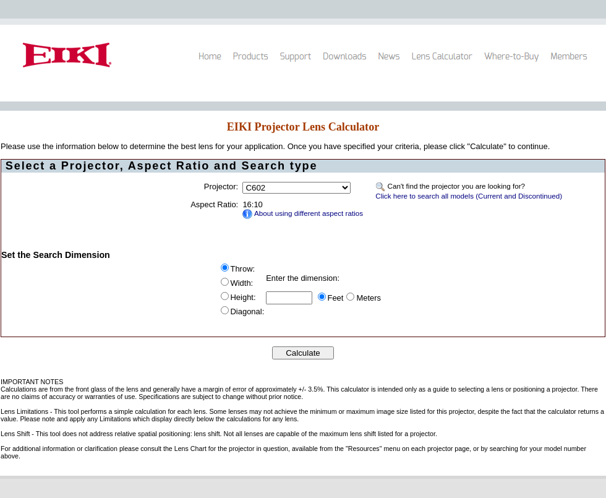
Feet (336, 298)
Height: (243, 297)
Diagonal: (248, 311)
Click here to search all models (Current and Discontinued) (468, 196)
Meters (368, 298)
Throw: (243, 268)
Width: (242, 283)
